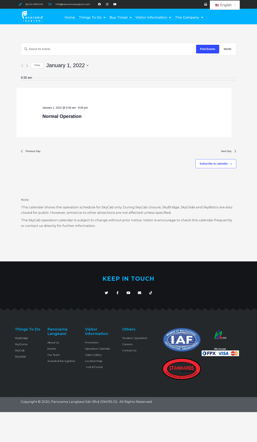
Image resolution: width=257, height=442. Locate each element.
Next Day (227, 152)
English (223, 5)
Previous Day (32, 152)
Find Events (207, 49)
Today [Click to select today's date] (37, 65)
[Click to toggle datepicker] (67, 65)
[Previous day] (22, 66)
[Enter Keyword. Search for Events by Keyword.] (108, 49)
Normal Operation (62, 116)
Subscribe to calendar (214, 165)
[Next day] (27, 66)
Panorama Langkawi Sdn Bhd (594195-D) (85, 405)
